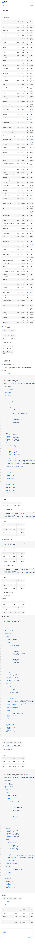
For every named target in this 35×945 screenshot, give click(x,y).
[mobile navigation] (32, 2)
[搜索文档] (29, 2)
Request (3, 376)
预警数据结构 (7, 373)
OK (8, 505)
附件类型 (32, 139)
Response (9, 376)
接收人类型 (32, 119)
